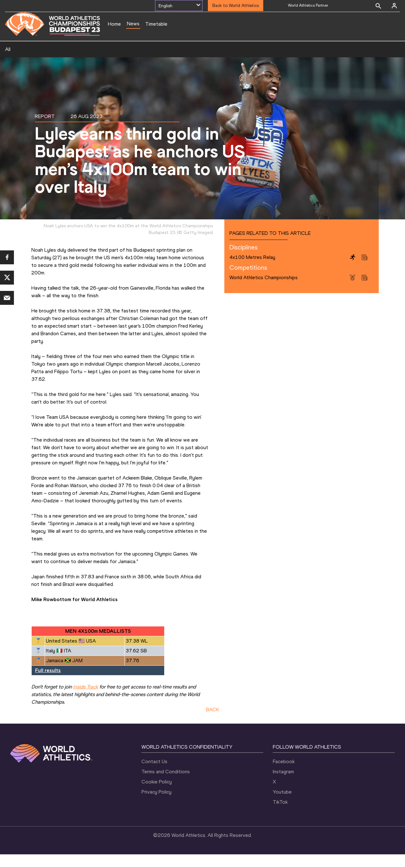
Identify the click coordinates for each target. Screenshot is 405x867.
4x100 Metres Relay (252, 270)
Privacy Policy (156, 804)
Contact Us (154, 774)
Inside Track (85, 699)
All (7, 62)
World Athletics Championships (263, 290)
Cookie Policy (156, 794)
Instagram (283, 784)
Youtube (282, 804)
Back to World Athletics (235, 5)
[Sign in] (394, 5)
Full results (48, 683)
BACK (212, 722)
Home (114, 24)
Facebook (284, 774)
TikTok (280, 815)
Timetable (156, 24)
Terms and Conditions (165, 784)
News (133, 24)
